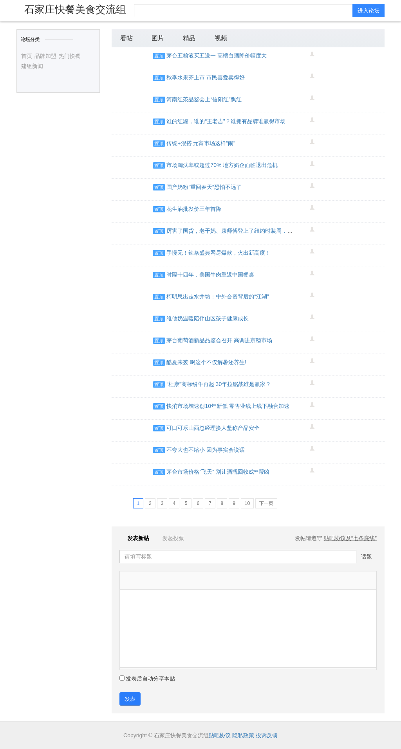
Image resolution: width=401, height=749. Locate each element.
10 (247, 503)
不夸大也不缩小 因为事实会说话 (205, 450)
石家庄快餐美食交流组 (75, 9)
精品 (189, 38)
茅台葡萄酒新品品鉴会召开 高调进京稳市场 (219, 340)
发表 (130, 699)
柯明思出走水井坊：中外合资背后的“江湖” (217, 296)
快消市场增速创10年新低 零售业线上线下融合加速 (227, 406)
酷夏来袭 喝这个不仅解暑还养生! (206, 362)
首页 (26, 56)
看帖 (126, 38)
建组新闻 (32, 66)
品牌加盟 (45, 56)
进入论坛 (368, 10)
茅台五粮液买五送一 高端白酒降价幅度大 (216, 55)
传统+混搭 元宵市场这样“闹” (200, 143)
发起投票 (169, 538)
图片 (158, 38)
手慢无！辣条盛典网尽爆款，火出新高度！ (218, 253)
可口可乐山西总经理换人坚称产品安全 (213, 428)
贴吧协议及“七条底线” (350, 538)
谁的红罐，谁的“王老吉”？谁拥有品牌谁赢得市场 (225, 121)
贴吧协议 (220, 735)
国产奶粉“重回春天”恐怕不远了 (203, 187)
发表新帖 (135, 538)
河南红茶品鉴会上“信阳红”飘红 (203, 99)
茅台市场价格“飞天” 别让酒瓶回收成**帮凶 (217, 472)
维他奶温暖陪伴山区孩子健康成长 (207, 318)
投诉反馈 (267, 735)
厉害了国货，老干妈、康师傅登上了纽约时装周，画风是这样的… (245, 231)
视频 (221, 38)
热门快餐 (70, 56)
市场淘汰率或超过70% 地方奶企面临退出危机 (222, 165)
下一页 (266, 503)
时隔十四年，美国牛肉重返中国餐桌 (210, 274)
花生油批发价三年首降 (193, 209)
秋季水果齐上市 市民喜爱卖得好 (205, 77)
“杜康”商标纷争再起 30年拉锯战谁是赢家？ (218, 384)
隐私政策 (243, 735)
